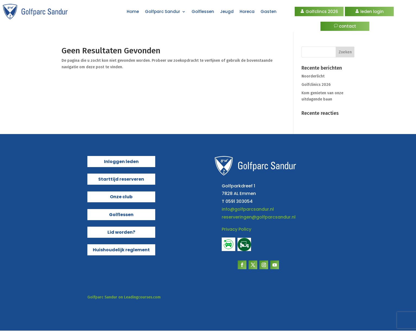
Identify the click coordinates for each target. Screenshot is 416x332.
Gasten (269, 11)
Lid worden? (121, 233)
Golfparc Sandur (162, 11)
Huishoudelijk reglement (121, 251)
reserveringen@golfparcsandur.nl (259, 218)
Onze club (121, 198)
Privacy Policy (236, 230)
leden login (372, 11)
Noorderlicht (313, 77)
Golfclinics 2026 (316, 86)
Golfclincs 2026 (322, 11)
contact (347, 26)
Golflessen (203, 11)
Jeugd (227, 11)
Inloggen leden (121, 163)
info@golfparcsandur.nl (248, 210)
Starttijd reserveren (121, 180)
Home (133, 11)
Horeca (247, 11)
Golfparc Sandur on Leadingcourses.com (124, 298)
